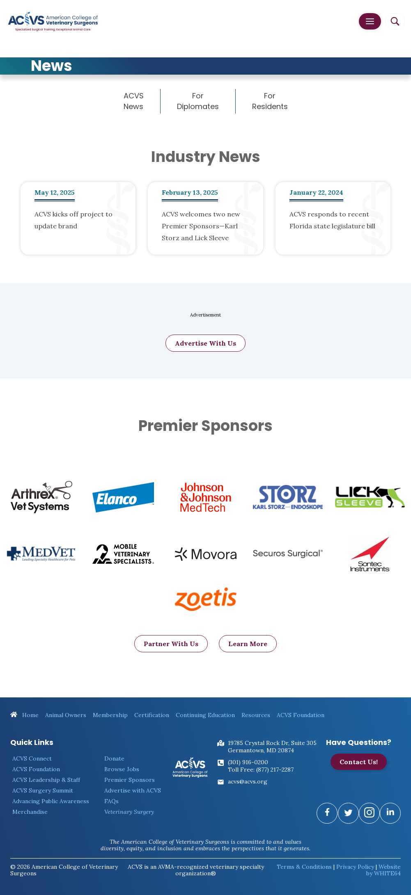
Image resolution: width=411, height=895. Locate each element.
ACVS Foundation (300, 715)
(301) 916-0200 (248, 762)
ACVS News (134, 101)
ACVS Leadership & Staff (46, 779)
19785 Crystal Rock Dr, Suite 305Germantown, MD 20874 (272, 746)
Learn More (247, 646)
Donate (114, 758)
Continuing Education (205, 715)
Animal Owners (65, 715)
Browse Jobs (121, 769)
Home (24, 715)
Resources (255, 715)
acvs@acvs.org (247, 781)
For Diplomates (198, 101)
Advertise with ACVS (132, 790)
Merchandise (30, 811)
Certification (151, 715)
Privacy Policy (355, 866)
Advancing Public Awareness (50, 801)
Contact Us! (359, 762)
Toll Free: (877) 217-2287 (261, 769)
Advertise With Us (205, 346)
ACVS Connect (32, 758)
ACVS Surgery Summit (42, 790)
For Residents (270, 101)
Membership (110, 715)
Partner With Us (171, 646)
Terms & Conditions (304, 866)
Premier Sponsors (129, 779)
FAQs (111, 801)
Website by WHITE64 (383, 870)
